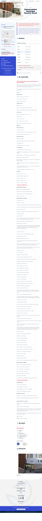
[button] (7, 33)
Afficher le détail (19, 69)
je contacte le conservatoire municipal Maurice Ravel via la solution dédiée (7, 54)
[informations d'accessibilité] (5, 50)
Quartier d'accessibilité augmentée (22, 443)
